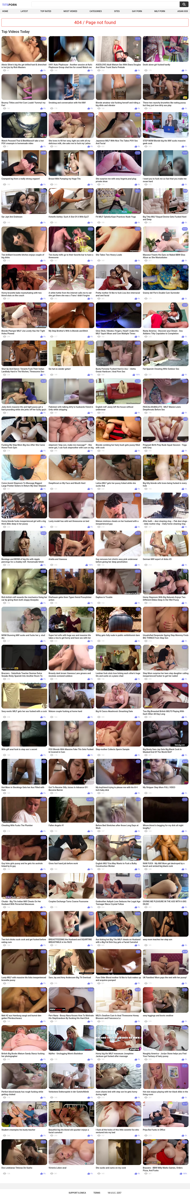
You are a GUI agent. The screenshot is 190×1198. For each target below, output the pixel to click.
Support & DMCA (77, 1193)
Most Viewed (70, 11)
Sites (117, 11)
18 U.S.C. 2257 (114, 1193)
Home (5, 11)
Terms (96, 1193)
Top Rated (45, 11)
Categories (96, 11)
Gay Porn (137, 11)
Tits (9, 5)
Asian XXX (182, 11)
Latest (24, 11)
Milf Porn (159, 11)
